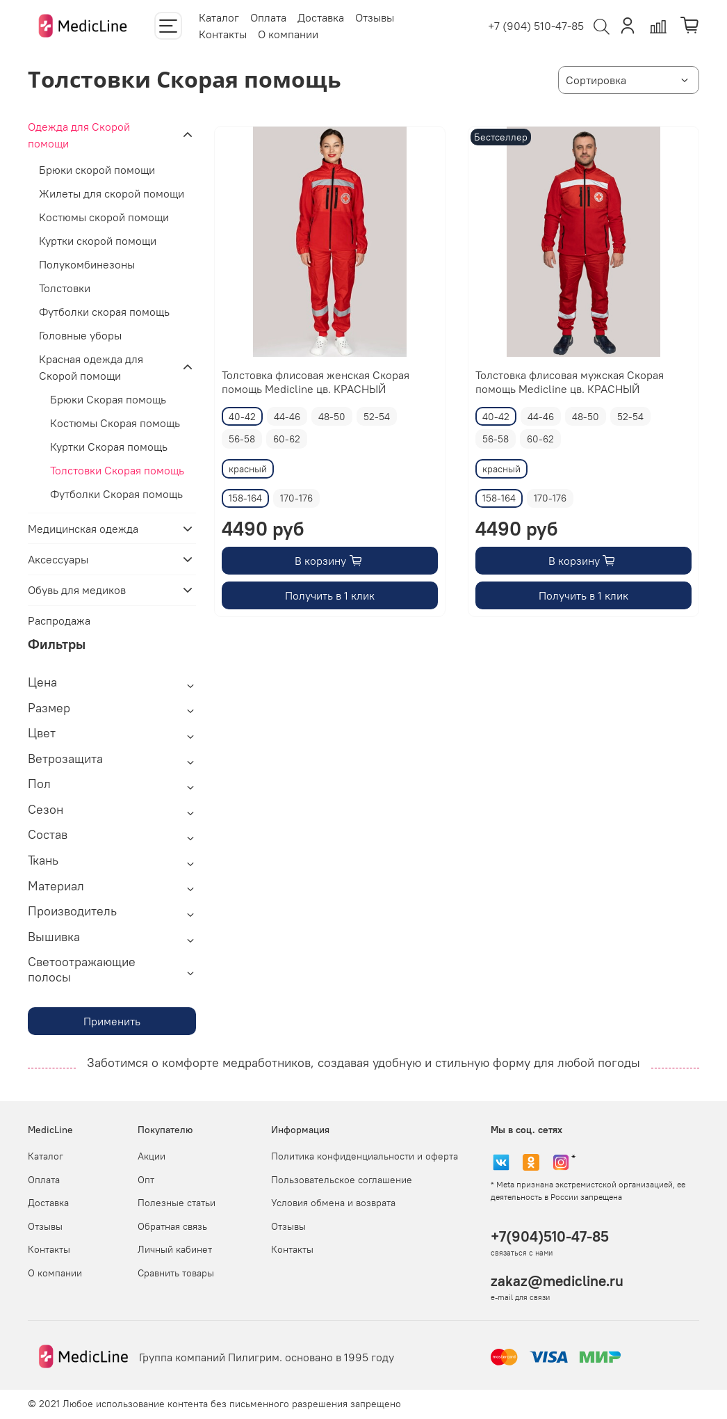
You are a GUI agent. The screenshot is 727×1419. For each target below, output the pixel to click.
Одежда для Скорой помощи (79, 135)
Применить (111, 1021)
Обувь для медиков (77, 590)
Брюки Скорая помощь (108, 399)
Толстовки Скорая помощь (117, 470)
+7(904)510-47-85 (550, 1236)
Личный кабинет (175, 1249)
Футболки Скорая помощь (116, 494)
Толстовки (64, 288)
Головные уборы (80, 335)
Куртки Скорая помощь (109, 447)
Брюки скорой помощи (97, 170)
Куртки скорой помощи (97, 241)
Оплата (268, 17)
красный (248, 469)
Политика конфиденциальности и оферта (364, 1156)
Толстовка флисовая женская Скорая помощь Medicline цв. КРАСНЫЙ (315, 382)
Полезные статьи (176, 1202)
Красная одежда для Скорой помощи (91, 367)
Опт (146, 1179)
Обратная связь (172, 1226)
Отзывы (374, 17)
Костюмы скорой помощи (104, 217)
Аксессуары (58, 559)
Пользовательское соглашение (341, 1179)
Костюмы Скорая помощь (115, 423)
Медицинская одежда (83, 529)
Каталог (219, 17)
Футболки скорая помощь (104, 312)
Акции (151, 1156)
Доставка (320, 17)
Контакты (223, 34)
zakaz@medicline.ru (557, 1281)
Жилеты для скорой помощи (111, 193)
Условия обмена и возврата (333, 1202)
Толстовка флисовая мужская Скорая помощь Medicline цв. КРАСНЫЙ (569, 382)
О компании (288, 34)
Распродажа (59, 620)
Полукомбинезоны (87, 264)
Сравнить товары (176, 1273)
